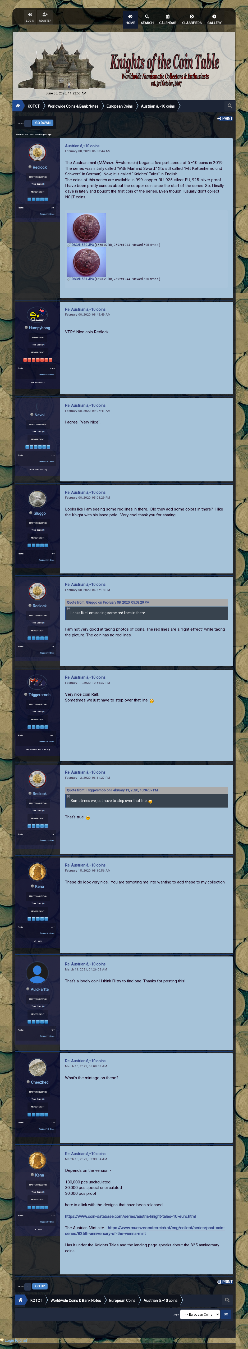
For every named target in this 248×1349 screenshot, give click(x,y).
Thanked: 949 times (46, 367)
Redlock (39, 160)
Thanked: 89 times (47, 924)
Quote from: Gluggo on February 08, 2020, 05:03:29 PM (108, 595)
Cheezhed (39, 1073)
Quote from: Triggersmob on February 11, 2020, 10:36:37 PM (112, 782)
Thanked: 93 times (47, 207)
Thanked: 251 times (46, 552)
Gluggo (39, 505)
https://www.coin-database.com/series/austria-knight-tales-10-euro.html (130, 1207)
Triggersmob (39, 686)
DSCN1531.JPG (80, 272)
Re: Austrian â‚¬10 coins (85, 302)
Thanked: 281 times (46, 454)
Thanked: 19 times (47, 1027)
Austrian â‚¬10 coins (82, 139)
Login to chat (16, 1340)
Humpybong (40, 320)
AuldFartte (39, 980)
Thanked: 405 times (46, 733)
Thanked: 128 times (46, 1120)
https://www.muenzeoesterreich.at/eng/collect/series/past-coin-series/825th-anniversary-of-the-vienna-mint (145, 1221)
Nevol (39, 407)
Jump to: (176, 1305)
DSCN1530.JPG (80, 238)
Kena (39, 878)
